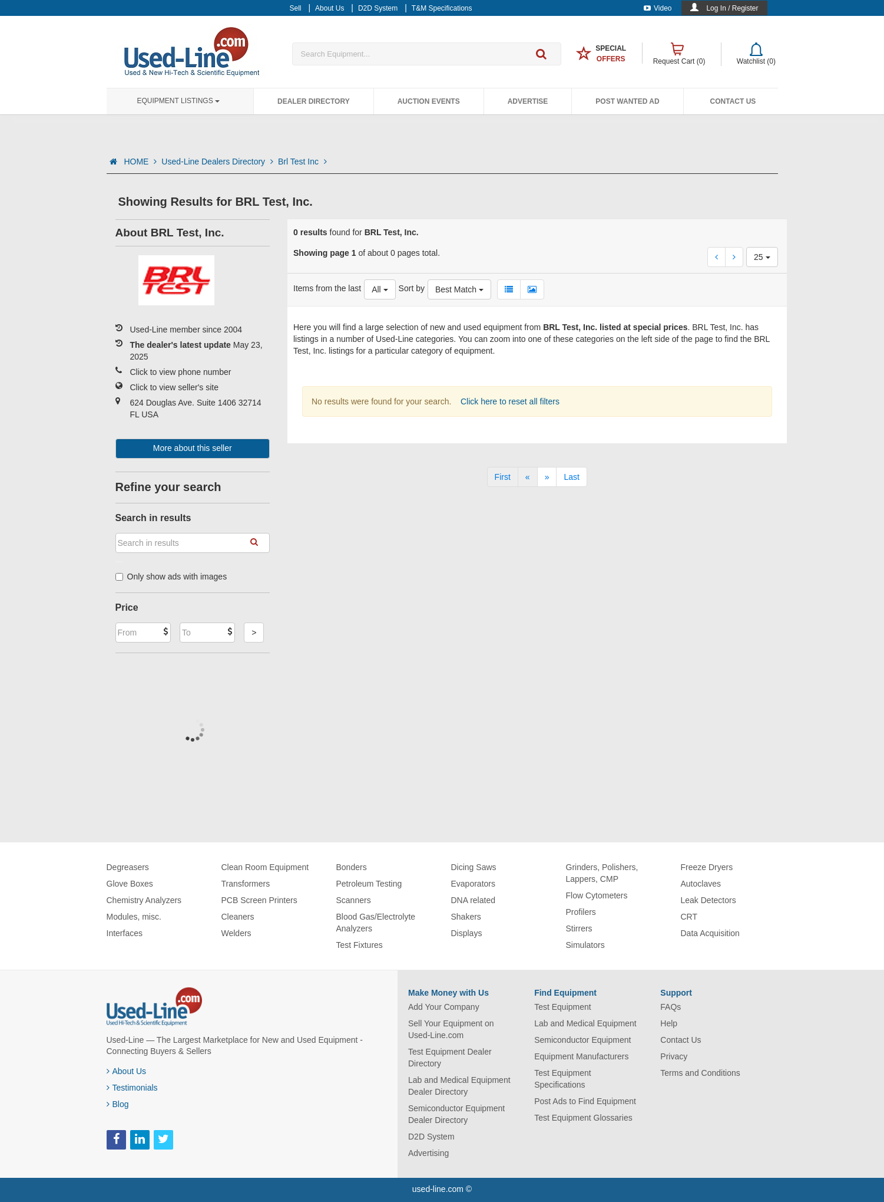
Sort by (412, 288)
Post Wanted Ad (627, 101)
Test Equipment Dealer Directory (450, 1057)
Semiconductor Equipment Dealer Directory (456, 1114)
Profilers (581, 912)
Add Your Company (443, 1007)
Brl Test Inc (302, 161)
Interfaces (125, 933)
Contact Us (733, 101)
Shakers (466, 916)
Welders (236, 933)
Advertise (528, 101)
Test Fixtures (359, 945)
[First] (502, 477)
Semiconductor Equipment (582, 1040)
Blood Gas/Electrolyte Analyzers (376, 922)
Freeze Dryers (707, 867)
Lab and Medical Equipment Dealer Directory (459, 1085)
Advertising (428, 1153)
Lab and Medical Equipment (585, 1023)
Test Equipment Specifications (562, 1078)
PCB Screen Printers (259, 900)
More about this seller (192, 448)
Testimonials (132, 1087)
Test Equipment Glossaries (583, 1117)
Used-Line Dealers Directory (217, 161)
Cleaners (237, 916)
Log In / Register (732, 8)
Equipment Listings (178, 101)
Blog (118, 1104)
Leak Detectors (708, 900)
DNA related (473, 900)
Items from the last (327, 288)
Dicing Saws (473, 867)
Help (668, 1023)
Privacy (673, 1056)
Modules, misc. (134, 916)
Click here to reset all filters (508, 401)
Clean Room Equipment (265, 867)
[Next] (547, 477)
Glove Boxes (130, 883)
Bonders (351, 867)
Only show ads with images (171, 576)
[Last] (571, 477)
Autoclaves (701, 883)
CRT (689, 916)
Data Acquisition (710, 933)
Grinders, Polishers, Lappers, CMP (602, 873)
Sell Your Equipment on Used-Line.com (451, 1029)
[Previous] (528, 477)
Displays (466, 933)
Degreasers (128, 867)
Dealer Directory (313, 101)
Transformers (245, 883)
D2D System (431, 1136)
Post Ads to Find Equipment (585, 1101)
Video (657, 8)
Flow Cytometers (597, 895)
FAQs (670, 1007)
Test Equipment (562, 1007)
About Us (127, 1071)
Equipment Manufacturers (581, 1056)
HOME (140, 161)
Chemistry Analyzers (144, 900)
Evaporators (473, 883)
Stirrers (579, 928)
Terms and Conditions (700, 1073)
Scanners (353, 900)
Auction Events (429, 101)
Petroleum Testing (369, 883)
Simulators (585, 945)
